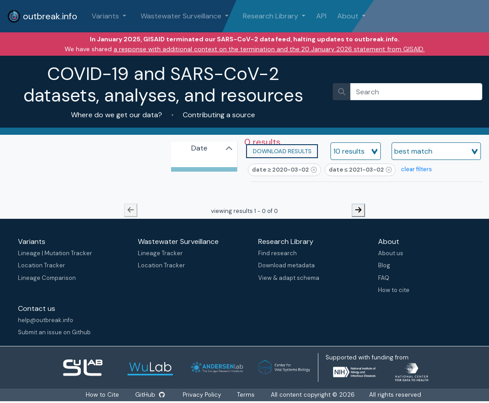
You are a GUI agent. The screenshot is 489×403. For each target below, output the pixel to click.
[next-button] (358, 210)
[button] (282, 151)
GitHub (150, 395)
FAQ (383, 278)
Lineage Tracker (160, 253)
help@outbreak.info (45, 320)
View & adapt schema (288, 278)
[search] (416, 91)
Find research (277, 253)
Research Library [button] (271, 16)
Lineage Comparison (47, 278)
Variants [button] (106, 16)
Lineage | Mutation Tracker (55, 253)
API (321, 16)
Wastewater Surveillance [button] (182, 16)
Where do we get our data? (117, 115)
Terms (246, 395)
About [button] (348, 16)
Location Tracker (41, 265)
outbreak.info (42, 16)
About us (390, 253)
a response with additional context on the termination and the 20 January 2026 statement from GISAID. (269, 49)
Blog (384, 265)
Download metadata (286, 265)
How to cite (394, 290)
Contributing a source (218, 115)
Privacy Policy (202, 395)
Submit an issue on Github (54, 332)
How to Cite (103, 395)
